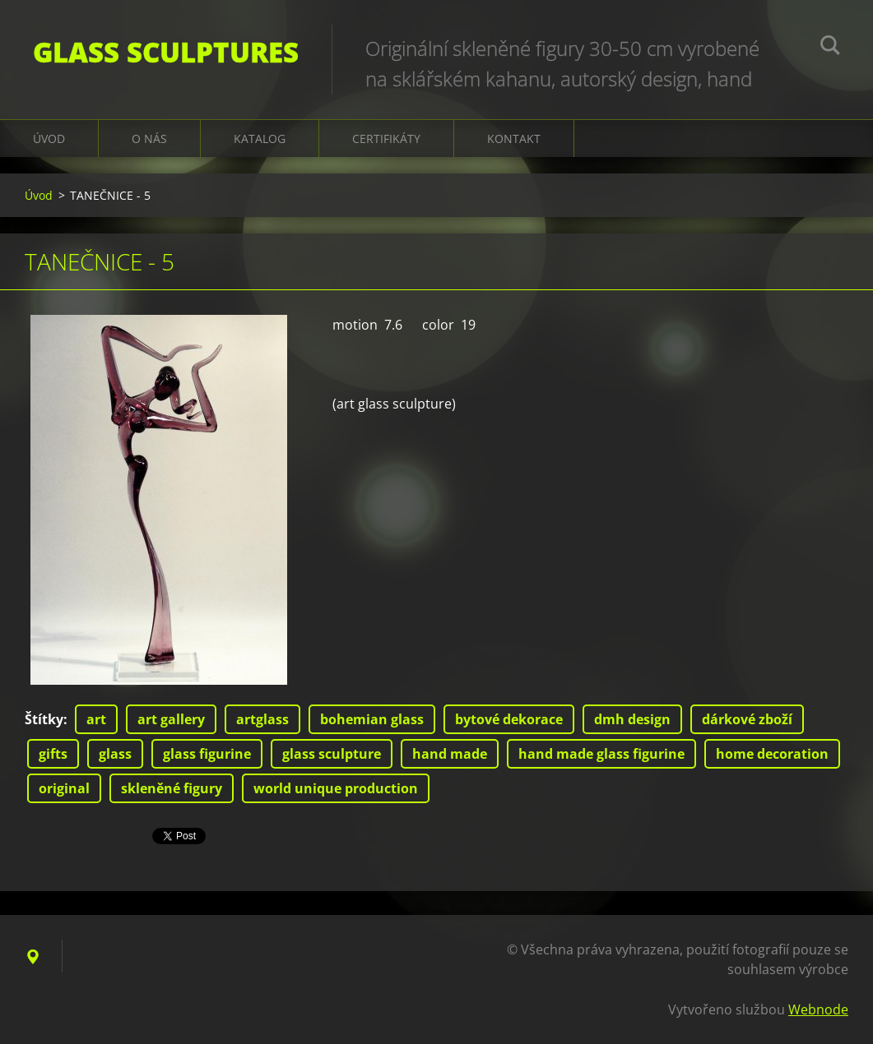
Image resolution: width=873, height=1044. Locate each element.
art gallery (171, 719)
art (96, 719)
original (64, 788)
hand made (449, 754)
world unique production (335, 788)
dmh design (632, 719)
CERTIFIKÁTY (386, 138)
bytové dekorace (509, 719)
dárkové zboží (747, 719)
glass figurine (207, 754)
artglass (262, 719)
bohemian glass (372, 719)
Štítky (44, 719)
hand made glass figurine (601, 754)
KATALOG (260, 138)
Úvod (49, 138)
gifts (53, 754)
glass (115, 754)
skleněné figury (171, 788)
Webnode (818, 1009)
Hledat (830, 47)
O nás (149, 138)
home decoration (772, 754)
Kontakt (514, 138)
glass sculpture (331, 754)
